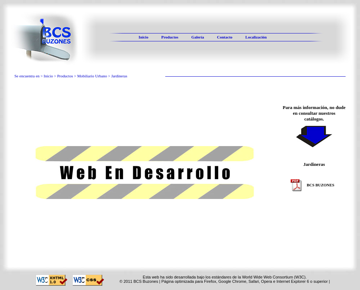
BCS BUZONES (312, 185)
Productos (169, 37)
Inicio (143, 37)
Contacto (225, 37)
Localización (256, 37)
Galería (197, 37)
